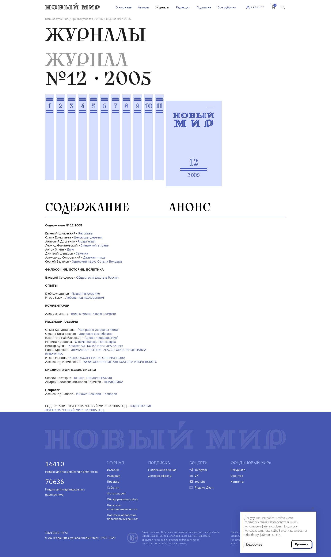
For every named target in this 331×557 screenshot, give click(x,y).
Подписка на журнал (162, 470)
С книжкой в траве (95, 245)
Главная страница (56, 19)
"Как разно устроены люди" (98, 330)
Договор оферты (160, 476)
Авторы (143, 7)
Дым (70, 249)
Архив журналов (82, 19)
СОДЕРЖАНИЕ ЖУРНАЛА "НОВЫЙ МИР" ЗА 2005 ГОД (98, 408)
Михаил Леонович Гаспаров (96, 394)
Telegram (201, 470)
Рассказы (85, 233)
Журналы (162, 7)
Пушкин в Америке (86, 293)
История (113, 470)
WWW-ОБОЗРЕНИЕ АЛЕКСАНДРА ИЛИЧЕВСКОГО (120, 362)
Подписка (204, 7)
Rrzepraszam (87, 241)
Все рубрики (226, 7)
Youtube (200, 481)
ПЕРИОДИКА (113, 382)
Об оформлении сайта (122, 499)
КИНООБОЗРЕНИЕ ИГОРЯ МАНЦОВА (97, 358)
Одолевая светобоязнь (96, 334)
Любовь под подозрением (84, 298)
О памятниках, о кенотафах (95, 342)
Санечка (82, 253)
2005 (99, 19)
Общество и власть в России (97, 277)
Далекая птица (94, 257)
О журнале (123, 7)
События (113, 487)
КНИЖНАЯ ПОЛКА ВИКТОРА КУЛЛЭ (95, 346)
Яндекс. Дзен (204, 487)
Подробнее (253, 544)
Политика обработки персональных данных (122, 517)
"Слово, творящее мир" (101, 338)
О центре (237, 476)
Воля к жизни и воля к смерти (93, 314)
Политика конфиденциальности (122, 507)
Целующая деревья (88, 237)
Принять (301, 544)
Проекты (113, 481)
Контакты (237, 481)
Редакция (183, 7)
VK (196, 476)
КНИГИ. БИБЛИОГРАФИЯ (93, 378)
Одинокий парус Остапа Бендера (97, 261)
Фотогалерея (116, 493)
